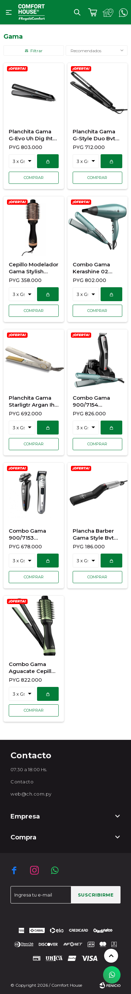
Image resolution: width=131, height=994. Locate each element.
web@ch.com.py (31, 794)
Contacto (22, 781)
